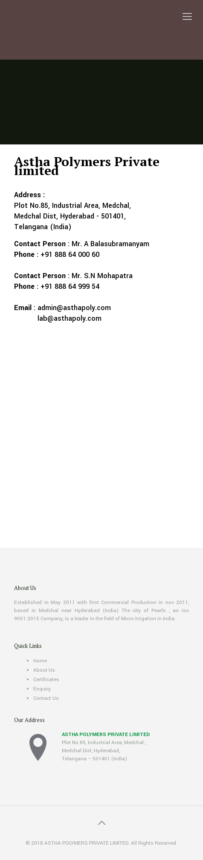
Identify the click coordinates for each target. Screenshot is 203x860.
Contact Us (46, 698)
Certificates (46, 679)
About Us (44, 670)
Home (40, 660)
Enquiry (42, 689)
